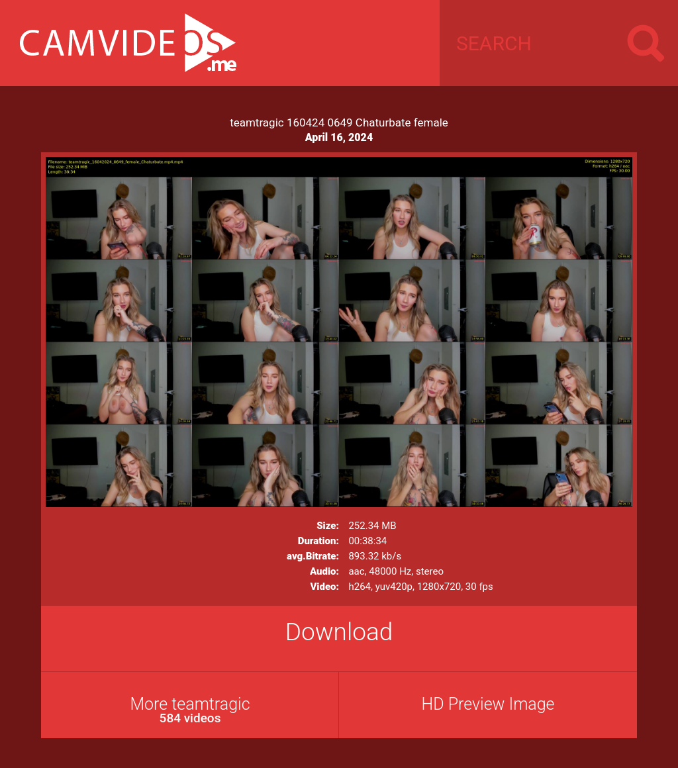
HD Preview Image (487, 704)
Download (339, 632)
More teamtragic (190, 710)
